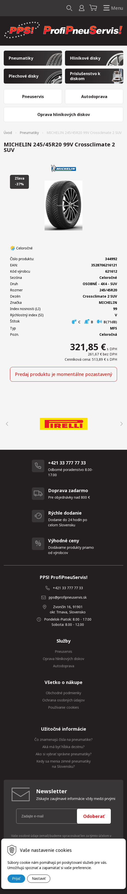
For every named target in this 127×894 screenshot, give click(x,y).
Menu (112, 8)
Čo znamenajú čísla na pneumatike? (63, 739)
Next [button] (120, 423)
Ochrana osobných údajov (63, 700)
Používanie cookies (63, 707)
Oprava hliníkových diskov (63, 658)
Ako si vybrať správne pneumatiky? (64, 754)
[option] (63, 424)
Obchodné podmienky (63, 692)
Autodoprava (63, 666)
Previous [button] (6, 423)
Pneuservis (63, 651)
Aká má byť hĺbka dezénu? (63, 746)
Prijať (16, 879)
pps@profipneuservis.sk (68, 597)
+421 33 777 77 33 (68, 587)
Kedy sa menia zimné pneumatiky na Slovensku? (63, 764)
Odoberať (94, 816)
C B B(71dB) (94, 322)
